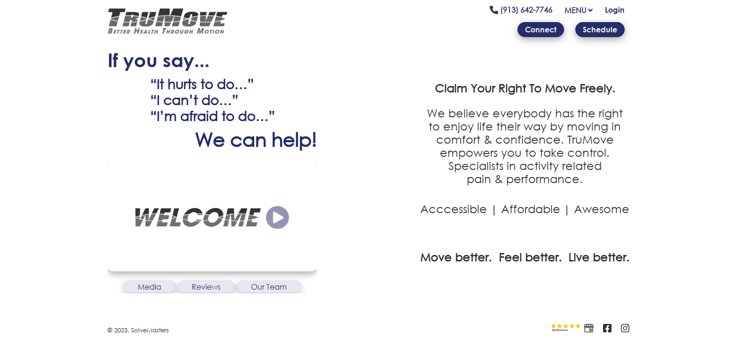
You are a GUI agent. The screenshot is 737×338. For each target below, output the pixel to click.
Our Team (269, 287)
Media (149, 287)
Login (615, 10)
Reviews (206, 287)
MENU (579, 10)
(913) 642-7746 (521, 10)
